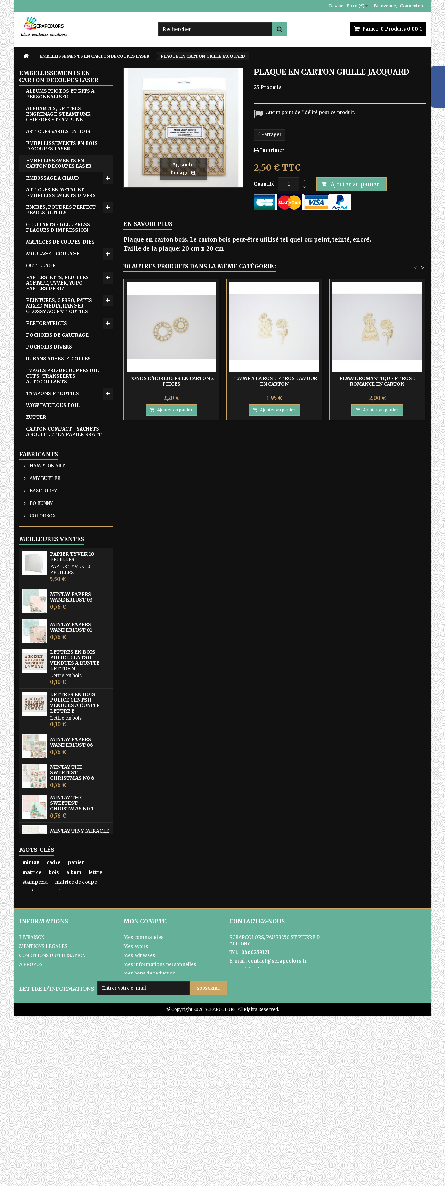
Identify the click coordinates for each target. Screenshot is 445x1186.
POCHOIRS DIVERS (49, 347)
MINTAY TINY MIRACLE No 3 (79, 925)
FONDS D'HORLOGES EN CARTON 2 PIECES (171, 381)
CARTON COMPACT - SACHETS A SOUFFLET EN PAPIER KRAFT (64, 431)
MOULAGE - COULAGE (52, 254)
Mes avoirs (135, 1108)
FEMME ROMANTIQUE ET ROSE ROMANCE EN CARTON (377, 381)
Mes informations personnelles (159, 1126)
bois (54, 1027)
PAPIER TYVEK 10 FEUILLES (72, 648)
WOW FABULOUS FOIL (53, 405)
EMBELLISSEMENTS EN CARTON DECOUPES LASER (58, 163)
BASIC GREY (43, 568)
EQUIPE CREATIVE (48, 510)
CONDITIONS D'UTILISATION (52, 1117)
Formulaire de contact (254, 1131)
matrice (31, 1027)
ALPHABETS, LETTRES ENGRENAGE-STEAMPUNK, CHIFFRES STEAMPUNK (59, 114)
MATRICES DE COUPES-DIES (60, 242)
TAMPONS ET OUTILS (52, 393)
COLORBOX (42, 593)
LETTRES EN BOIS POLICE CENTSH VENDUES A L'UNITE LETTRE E (74, 794)
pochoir (31, 1046)
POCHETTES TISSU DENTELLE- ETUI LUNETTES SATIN (61, 451)
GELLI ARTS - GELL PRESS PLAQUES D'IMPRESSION (58, 227)
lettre (95, 1027)
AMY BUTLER (44, 556)
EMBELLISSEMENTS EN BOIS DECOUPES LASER (62, 146)
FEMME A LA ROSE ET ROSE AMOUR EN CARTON (274, 381)
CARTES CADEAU (46, 498)
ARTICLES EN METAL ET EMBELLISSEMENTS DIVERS (61, 192)
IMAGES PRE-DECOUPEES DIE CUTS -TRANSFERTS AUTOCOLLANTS (62, 376)
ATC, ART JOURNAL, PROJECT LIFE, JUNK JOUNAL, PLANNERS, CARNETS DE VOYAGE (61, 477)
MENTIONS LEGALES (43, 1108)
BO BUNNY (41, 581)
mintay (30, 1017)
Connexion (411, 5)
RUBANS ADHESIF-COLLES (58, 359)
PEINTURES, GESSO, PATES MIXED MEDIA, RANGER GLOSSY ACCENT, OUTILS (59, 305)
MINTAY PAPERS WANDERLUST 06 (71, 834)
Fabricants (38, 531)
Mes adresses (139, 1117)
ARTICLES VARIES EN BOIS (58, 131)
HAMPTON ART (47, 543)
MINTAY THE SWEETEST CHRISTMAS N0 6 (72, 864)
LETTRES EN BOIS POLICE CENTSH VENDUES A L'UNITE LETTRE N (74, 752)
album (73, 1027)
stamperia (35, 1036)
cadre (53, 1017)
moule (56, 1046)
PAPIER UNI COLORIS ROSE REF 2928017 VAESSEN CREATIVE (76, 955)
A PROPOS (30, 1126)
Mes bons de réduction (149, 1135)
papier (76, 1017)
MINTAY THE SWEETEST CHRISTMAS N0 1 (72, 894)
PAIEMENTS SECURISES (46, 1135)
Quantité (264, 184)
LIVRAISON (31, 1099)
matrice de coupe (76, 1036)
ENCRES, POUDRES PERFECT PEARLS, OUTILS (61, 210)
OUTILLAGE (40, 266)
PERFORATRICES (46, 323)
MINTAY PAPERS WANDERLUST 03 (71, 689)
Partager (270, 135)
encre (78, 1046)
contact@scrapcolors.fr (277, 1122)
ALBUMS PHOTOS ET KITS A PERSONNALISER (60, 94)
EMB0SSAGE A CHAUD (52, 178)
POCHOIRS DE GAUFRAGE (57, 335)
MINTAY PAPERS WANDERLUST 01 (71, 719)
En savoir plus (147, 223)
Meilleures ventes (51, 630)
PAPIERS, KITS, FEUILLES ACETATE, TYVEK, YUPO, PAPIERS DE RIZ (57, 283)
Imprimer (272, 150)
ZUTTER (36, 417)
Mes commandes (143, 1099)
